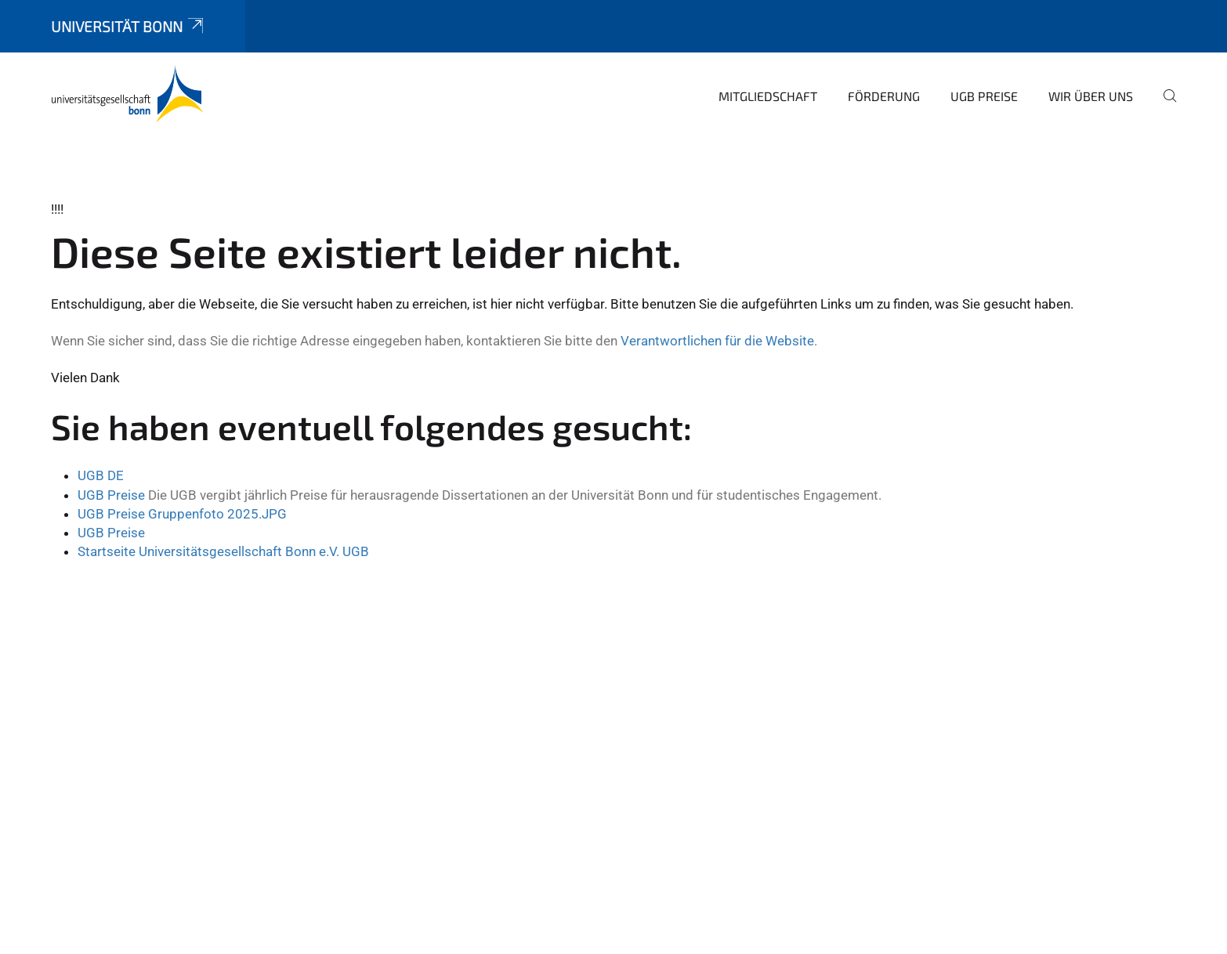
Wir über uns (1090, 96)
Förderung (884, 96)
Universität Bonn (128, 26)
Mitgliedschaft (767, 96)
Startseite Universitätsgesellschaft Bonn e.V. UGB (223, 551)
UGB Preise (984, 96)
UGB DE (101, 475)
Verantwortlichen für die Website (717, 341)
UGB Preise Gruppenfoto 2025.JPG (182, 514)
